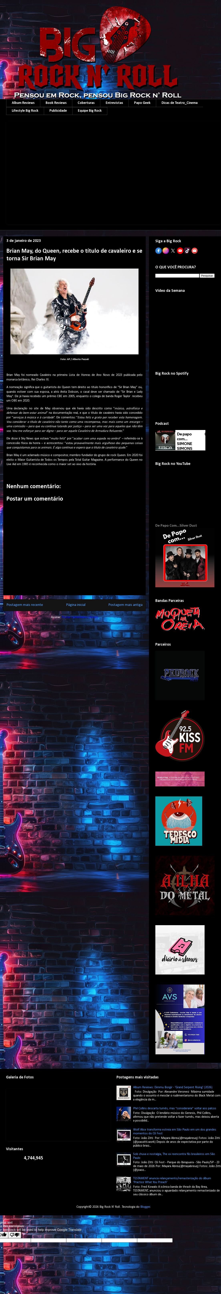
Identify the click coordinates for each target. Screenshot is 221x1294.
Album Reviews (23, 103)
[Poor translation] (14, 1235)
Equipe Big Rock (90, 111)
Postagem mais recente (24, 605)
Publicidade (58, 111)
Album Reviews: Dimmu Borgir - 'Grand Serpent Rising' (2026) (172, 1087)
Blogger (145, 1207)
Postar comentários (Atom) (80, 617)
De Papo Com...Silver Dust (176, 526)
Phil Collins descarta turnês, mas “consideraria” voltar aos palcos (174, 1108)
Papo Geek (142, 103)
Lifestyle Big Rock (25, 111)
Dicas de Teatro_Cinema (180, 103)
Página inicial (75, 605)
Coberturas (86, 103)
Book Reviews (56, 103)
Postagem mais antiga (125, 605)
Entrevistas (114, 103)
